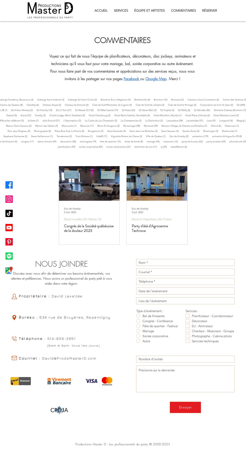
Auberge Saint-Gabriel (51, 99)
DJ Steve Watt (148, 110)
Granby (41, 115)
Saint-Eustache (117, 130)
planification (67, 146)
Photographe (43, 130)
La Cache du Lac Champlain (102, 120)
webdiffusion (180, 146)
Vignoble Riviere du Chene (127, 136)
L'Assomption (73, 120)
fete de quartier (111, 141)
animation (201, 136)
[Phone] (14, 338)
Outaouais (233, 125)
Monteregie (132, 125)
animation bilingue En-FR (228, 136)
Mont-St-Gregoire (109, 125)
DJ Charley (45, 110)
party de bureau (193, 141)
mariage (154, 141)
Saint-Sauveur (171, 130)
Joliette (34, 120)
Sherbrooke (230, 130)
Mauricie (88, 125)
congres (28, 141)
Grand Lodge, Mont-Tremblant (68, 115)
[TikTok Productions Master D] (9, 213)
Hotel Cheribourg (100, 115)
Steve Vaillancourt (43, 136)
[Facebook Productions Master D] (9, 185)
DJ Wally (185, 110)
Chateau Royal (53, 104)
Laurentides (195, 120)
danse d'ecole (47, 141)
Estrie (27, 115)
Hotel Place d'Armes (198, 115)
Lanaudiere (176, 120)
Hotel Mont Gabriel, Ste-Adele (133, 115)
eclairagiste (89, 141)
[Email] (14, 358)
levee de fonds (135, 141)
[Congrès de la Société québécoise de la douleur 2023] (89, 183)
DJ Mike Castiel (108, 110)
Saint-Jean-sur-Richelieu (144, 130)
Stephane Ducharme (16, 136)
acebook (132, 78)
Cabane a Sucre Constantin (204, 99)
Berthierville (143, 99)
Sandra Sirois (191, 130)
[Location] (14, 317)
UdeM (102, 136)
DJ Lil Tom (64, 110)
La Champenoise (132, 120)
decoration (69, 141)
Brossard (178, 99)
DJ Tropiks (168, 110)
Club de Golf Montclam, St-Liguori (113, 104)
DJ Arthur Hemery (23, 110)
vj (165, 146)
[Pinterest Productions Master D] (9, 241)
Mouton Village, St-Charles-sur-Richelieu (185, 125)
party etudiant (217, 141)
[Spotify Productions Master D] (9, 256)
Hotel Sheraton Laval (227, 115)
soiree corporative (92, 146)
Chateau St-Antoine (77, 104)
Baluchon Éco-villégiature (117, 99)
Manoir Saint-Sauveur (19, 125)
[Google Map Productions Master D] (9, 270)
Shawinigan (211, 130)
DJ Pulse (129, 110)
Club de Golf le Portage (183, 104)
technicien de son (146, 146)
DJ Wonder (203, 110)
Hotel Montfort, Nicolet (169, 115)
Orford (217, 125)
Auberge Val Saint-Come (83, 99)
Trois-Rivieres (84, 136)
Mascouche (70, 125)
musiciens (171, 141)
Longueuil (227, 120)
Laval (212, 120)
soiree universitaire (119, 146)
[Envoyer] (185, 407)
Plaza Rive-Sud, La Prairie (70, 130)
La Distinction (155, 120)
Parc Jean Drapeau (20, 130)
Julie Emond (52, 120)
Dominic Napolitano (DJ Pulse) (151, 219)
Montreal (152, 125)
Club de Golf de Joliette (151, 104)
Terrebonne (65, 136)
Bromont (161, 99)
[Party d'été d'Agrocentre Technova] (157, 183)
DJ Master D (85, 110)
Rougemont (96, 130)
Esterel (12, 115)
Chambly (34, 104)
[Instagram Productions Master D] (9, 199)
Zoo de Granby (180, 136)
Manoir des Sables (47, 125)
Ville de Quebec (157, 136)
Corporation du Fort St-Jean (217, 104)
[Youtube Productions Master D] (9, 227)
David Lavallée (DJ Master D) (82, 219)
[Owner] (14, 296)
